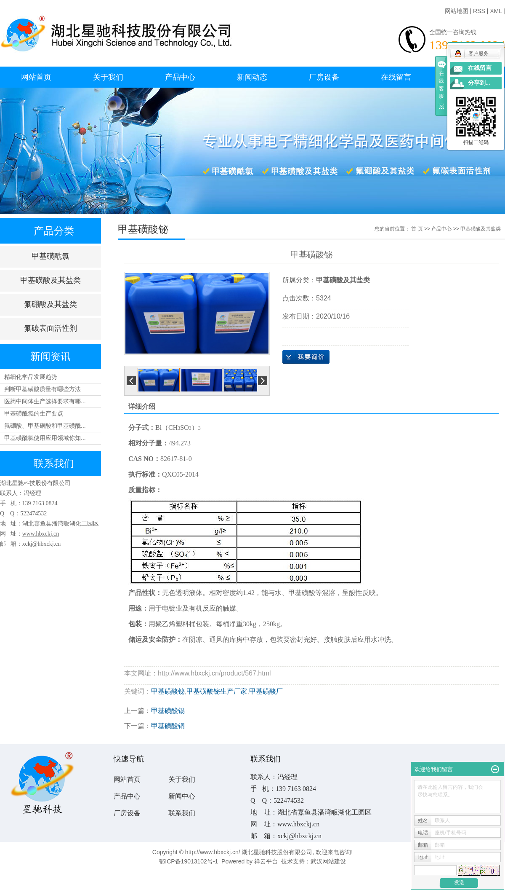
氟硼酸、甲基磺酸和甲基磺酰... (45, 425)
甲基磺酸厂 (266, 691)
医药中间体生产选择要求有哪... (45, 401)
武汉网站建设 (328, 861)
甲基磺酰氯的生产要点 (33, 413)
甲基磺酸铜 (168, 725)
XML (496, 11)
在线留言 (396, 77)
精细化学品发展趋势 (30, 376)
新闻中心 (181, 796)
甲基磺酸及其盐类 (50, 280)
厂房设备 (324, 77)
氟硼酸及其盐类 (50, 304)
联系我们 (181, 813)
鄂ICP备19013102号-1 (188, 861)
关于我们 (108, 77)
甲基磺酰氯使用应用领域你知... (45, 437)
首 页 (417, 229)
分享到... (479, 83)
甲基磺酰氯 (50, 256)
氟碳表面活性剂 (50, 328)
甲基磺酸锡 (168, 710)
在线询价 (306, 357)
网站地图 (456, 11)
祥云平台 (266, 861)
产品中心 (180, 77)
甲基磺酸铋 (168, 691)
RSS (479, 11)
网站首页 (36, 77)
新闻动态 (252, 77)
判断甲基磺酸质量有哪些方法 (42, 389)
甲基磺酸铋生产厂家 (216, 691)
